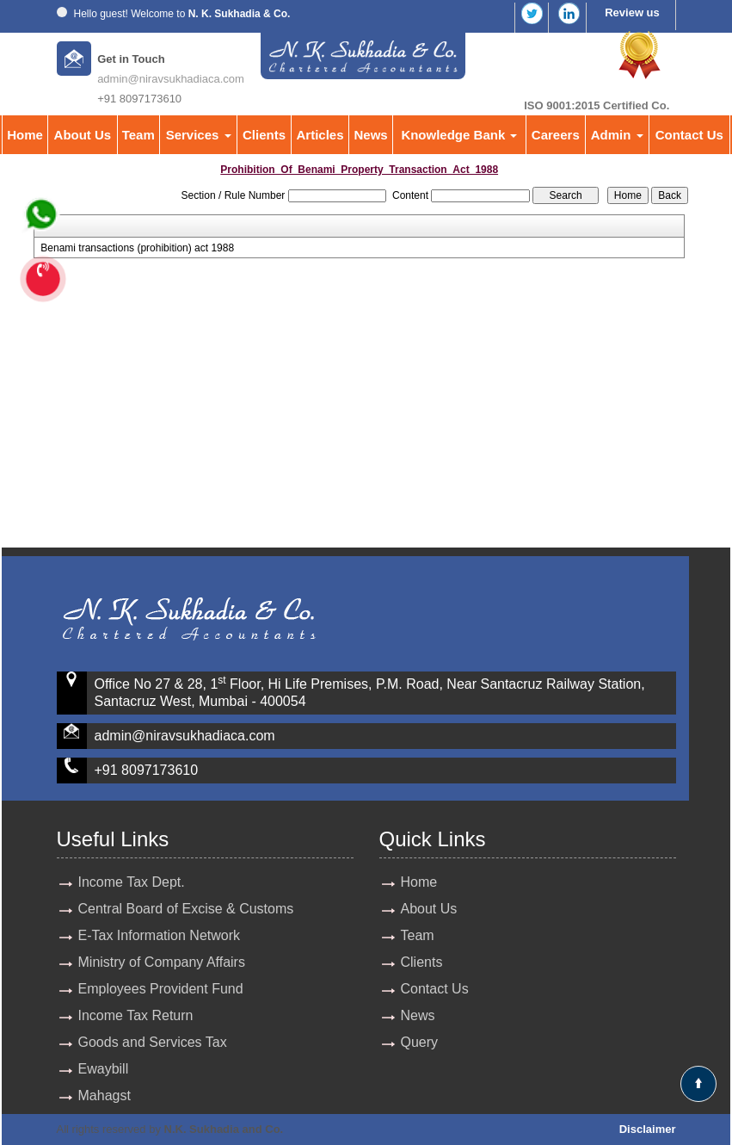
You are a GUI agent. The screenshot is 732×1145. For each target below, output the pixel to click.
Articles (320, 134)
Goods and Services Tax (152, 1042)
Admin (617, 134)
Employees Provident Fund (160, 988)
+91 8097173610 (147, 770)
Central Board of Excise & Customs (186, 908)
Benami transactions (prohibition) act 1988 (137, 248)
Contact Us (689, 134)
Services (198, 134)
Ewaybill (103, 1068)
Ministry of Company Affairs (161, 962)
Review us (632, 12)
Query (420, 1042)
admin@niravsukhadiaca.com (170, 78)
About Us (83, 134)
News (371, 134)
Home (25, 134)
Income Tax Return (136, 1015)
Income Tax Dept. (131, 882)
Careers (556, 134)
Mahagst (104, 1095)
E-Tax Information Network (159, 935)
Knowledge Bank (459, 134)
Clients (264, 134)
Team (138, 134)
